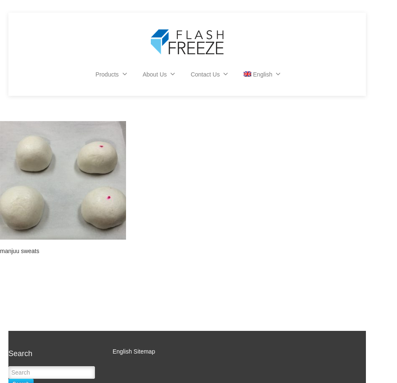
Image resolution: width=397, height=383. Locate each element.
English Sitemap (134, 351)
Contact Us (209, 74)
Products (111, 74)
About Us (158, 74)
